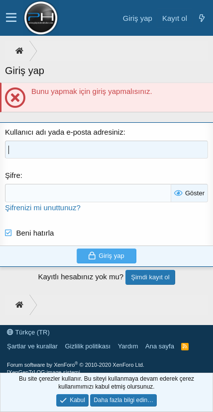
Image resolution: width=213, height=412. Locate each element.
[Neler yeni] (201, 18)
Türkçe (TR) (28, 332)
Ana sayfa (159, 346)
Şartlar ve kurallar (32, 346)
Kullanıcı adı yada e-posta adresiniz (64, 132)
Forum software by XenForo (75, 365)
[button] (11, 17)
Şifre (12, 175)
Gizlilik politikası (87, 346)
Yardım (128, 346)
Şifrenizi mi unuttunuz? (43, 207)
